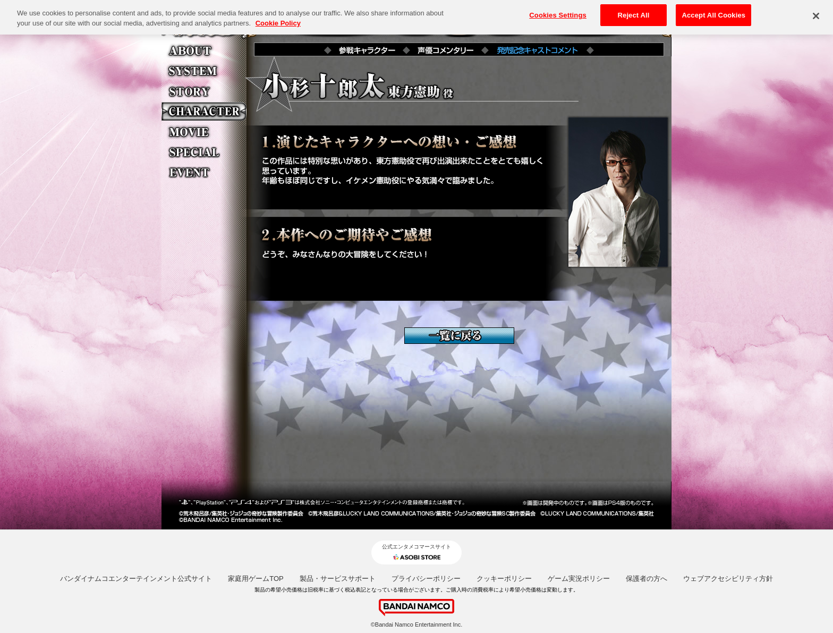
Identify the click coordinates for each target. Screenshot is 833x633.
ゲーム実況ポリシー (579, 579)
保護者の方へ (646, 579)
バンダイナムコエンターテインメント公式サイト (136, 579)
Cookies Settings (557, 12)
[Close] (816, 13)
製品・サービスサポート (338, 579)
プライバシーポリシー (426, 579)
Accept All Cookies (713, 12)
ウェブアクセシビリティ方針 (728, 579)
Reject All (634, 12)
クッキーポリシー (504, 579)
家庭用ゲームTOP (256, 579)
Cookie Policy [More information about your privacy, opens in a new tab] (278, 20)
